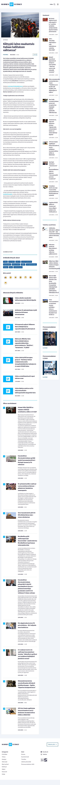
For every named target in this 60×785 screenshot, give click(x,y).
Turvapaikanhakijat (31, 264)
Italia (11, 267)
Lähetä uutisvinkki (26, 762)
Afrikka (23, 264)
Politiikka (5, 54)
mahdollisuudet (7, 194)
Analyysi (4, 759)
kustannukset (7, 264)
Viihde (3, 774)
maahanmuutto (18, 267)
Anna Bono (11, 262)
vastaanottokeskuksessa (15, 86)
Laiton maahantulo (26, 262)
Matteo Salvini (15, 264)
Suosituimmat (25, 757)
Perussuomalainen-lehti (27, 764)
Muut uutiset (5, 764)
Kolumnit (4, 772)
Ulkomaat (4, 762)
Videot (3, 769)
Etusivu (23, 754)
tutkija (5, 262)
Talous (3, 757)
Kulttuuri (4, 767)
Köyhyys (6, 267)
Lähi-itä (18, 262)
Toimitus (23, 759)
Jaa (34, 54)
